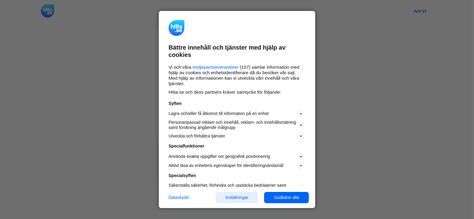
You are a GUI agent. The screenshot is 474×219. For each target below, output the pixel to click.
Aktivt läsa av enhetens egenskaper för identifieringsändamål (236, 165)
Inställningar (237, 197)
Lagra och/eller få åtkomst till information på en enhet (236, 114)
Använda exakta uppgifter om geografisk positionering (236, 156)
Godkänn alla (286, 197)
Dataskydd (179, 197)
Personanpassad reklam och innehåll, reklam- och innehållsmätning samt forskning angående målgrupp (236, 125)
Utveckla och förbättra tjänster (236, 136)
